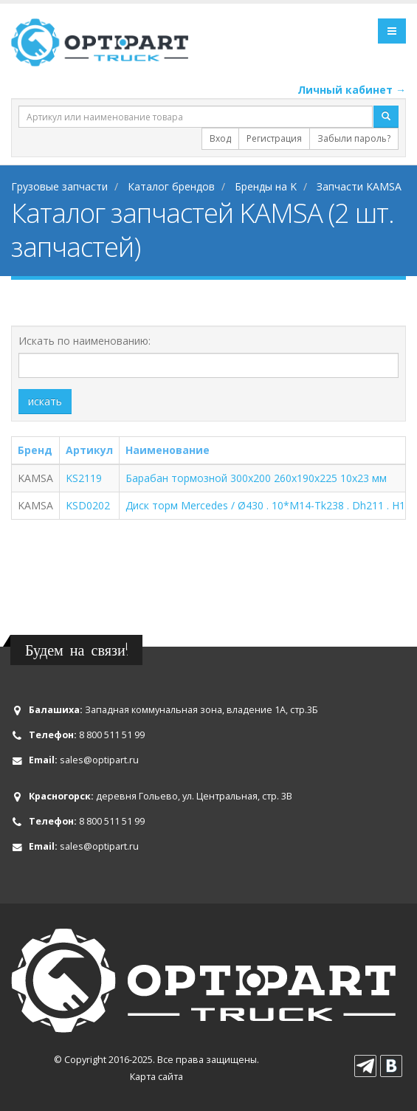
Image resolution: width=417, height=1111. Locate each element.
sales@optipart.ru (99, 760)
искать (45, 401)
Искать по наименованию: (84, 341)
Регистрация (274, 138)
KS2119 (84, 478)
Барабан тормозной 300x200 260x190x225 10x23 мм (256, 478)
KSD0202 (88, 505)
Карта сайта (156, 1076)
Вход (220, 138)
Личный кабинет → (351, 90)
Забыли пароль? (353, 138)
